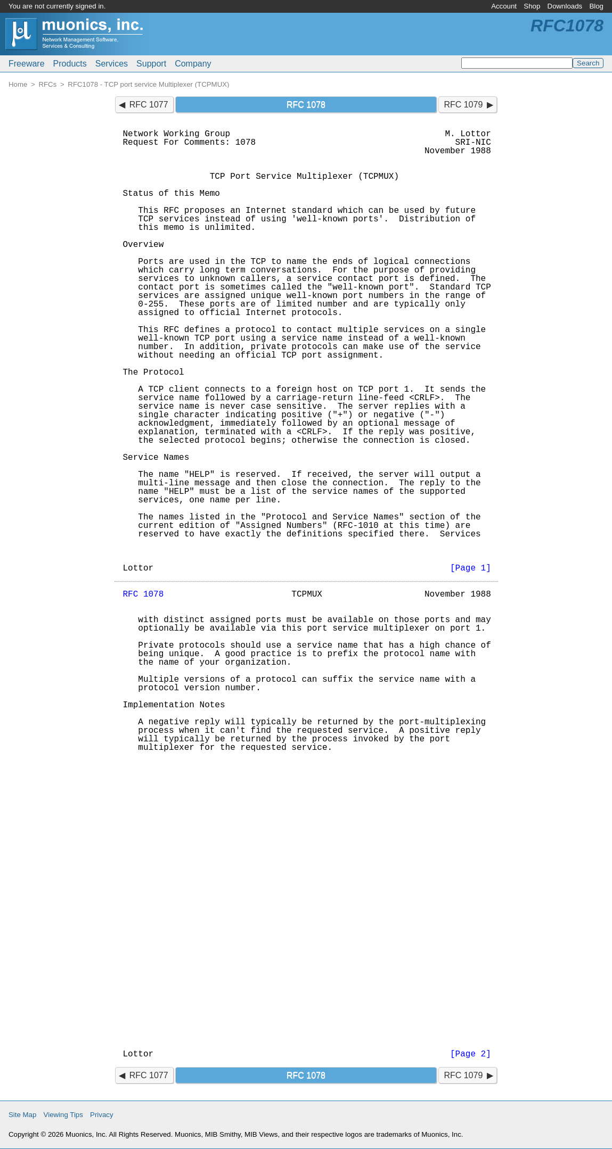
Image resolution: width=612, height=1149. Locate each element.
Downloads (565, 6)
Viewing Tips (63, 1115)
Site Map (22, 1115)
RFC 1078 (143, 594)
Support (151, 63)
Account (504, 6)
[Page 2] (470, 1054)
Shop (532, 6)
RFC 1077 (148, 104)
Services (111, 63)
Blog (596, 6)
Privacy (101, 1115)
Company (193, 63)
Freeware (27, 63)
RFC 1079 (463, 104)
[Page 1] (470, 568)
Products (70, 63)
